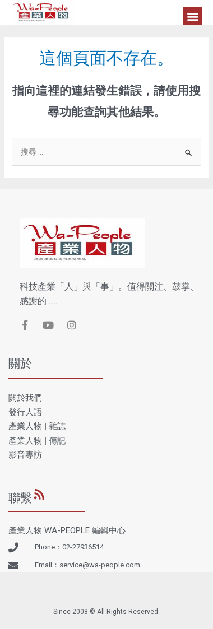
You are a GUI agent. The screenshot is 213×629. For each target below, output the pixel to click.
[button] (192, 16)
